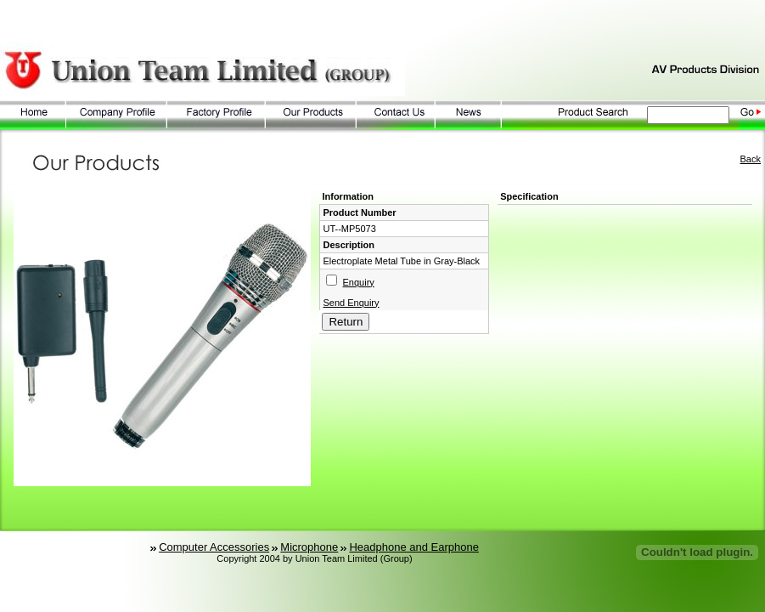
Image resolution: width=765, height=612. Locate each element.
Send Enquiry (351, 303)
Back (750, 159)
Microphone (309, 547)
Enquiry (358, 282)
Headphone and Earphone (414, 547)
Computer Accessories (214, 547)
